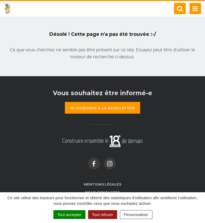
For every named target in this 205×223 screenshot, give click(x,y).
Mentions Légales (102, 184)
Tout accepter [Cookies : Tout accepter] (69, 214)
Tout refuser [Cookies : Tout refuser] (102, 214)
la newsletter (102, 108)
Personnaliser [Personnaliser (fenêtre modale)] (136, 214)
